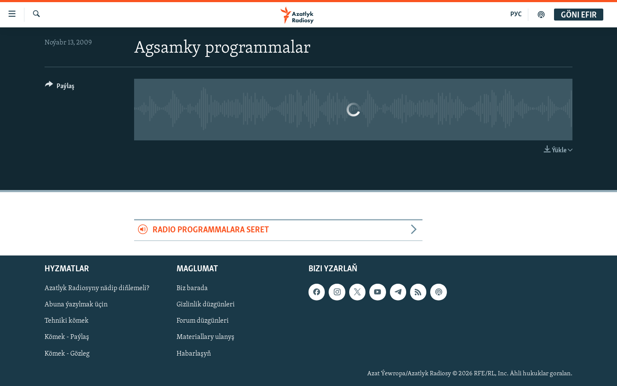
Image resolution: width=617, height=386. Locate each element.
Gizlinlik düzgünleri (206, 304)
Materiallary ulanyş (205, 337)
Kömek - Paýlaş (67, 337)
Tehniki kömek (67, 321)
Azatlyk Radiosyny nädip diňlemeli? (97, 288)
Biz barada (192, 288)
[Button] (60, 87)
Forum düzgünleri (203, 321)
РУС (516, 14)
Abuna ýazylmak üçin (76, 304)
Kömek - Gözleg (67, 353)
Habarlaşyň (194, 353)
